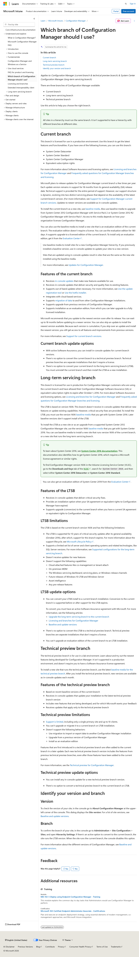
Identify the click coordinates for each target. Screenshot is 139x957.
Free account (128, 11)
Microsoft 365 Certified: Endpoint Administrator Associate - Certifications (73, 911)
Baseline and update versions (63, 624)
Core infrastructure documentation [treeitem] (20, 29)
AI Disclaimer (9, 946)
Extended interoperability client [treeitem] (21, 87)
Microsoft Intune (55, 20)
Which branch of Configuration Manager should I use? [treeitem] (21, 78)
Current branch (49, 57)
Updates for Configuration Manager (86, 264)
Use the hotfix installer (75, 292)
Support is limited (54, 721)
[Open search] (126, 3)
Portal (116, 11)
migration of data (63, 300)
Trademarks (116, 946)
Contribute (50, 946)
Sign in (133, 3)
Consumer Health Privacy (80, 946)
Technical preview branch (53, 64)
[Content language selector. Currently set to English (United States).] (16, 940)
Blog (38, 946)
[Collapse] (34, 18)
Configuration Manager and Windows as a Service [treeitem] (20, 63)
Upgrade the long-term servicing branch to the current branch (79, 616)
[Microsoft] (5, 4)
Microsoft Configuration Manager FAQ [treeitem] (22, 43)
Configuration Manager (76, 20)
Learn (43, 20)
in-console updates (64, 280)
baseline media (92, 208)
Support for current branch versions (83, 336)
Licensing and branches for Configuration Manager (91, 396)
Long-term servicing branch (55, 61)
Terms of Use (102, 946)
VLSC (86, 468)
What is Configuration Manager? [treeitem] (22, 37)
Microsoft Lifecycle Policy (79, 541)
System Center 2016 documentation (99, 450)
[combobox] (19, 24)
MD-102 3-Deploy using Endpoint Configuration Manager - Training (70, 897)
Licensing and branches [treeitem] (18, 83)
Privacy (61, 946)
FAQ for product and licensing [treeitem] (21, 72)
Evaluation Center (71, 238)
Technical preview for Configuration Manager (92, 765)
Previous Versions (25, 946)
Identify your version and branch (57, 68)
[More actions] (134, 21)
